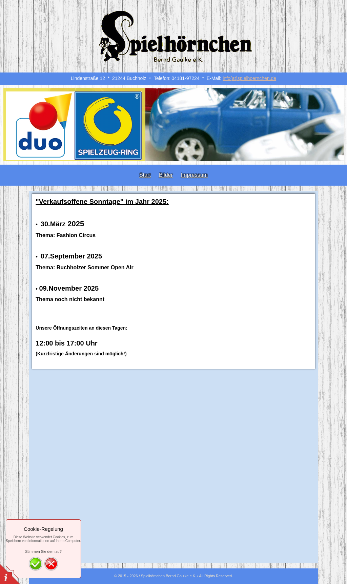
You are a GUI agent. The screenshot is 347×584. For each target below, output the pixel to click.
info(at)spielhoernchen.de (249, 78)
